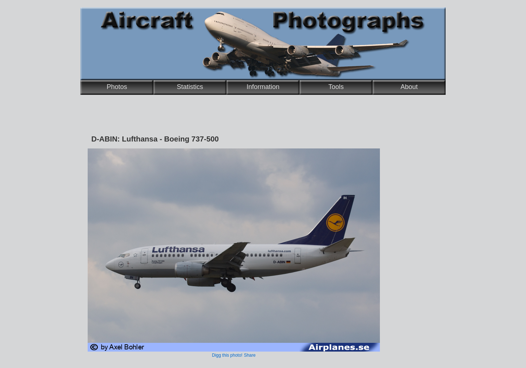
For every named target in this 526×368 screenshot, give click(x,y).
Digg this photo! (227, 355)
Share (250, 355)
